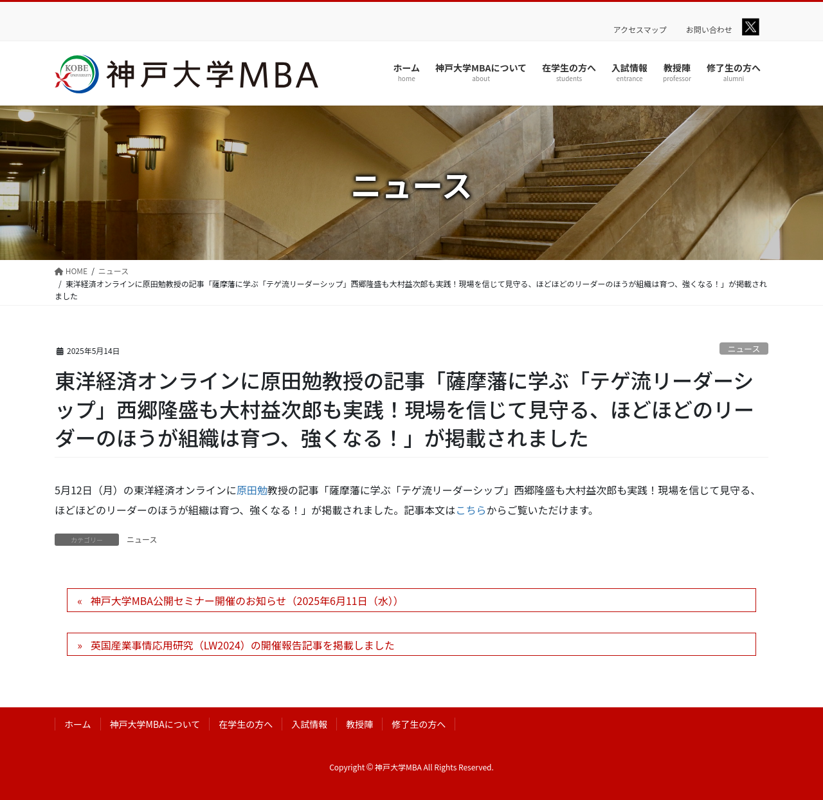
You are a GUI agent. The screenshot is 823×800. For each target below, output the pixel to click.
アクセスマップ (640, 29)
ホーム (77, 724)
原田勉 (252, 490)
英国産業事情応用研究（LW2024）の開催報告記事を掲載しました (243, 645)
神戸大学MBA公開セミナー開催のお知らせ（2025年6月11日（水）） (247, 600)
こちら (470, 509)
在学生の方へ (246, 724)
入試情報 (309, 724)
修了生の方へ (419, 724)
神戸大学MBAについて (155, 724)
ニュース (744, 348)
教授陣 (359, 724)
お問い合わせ (709, 29)
